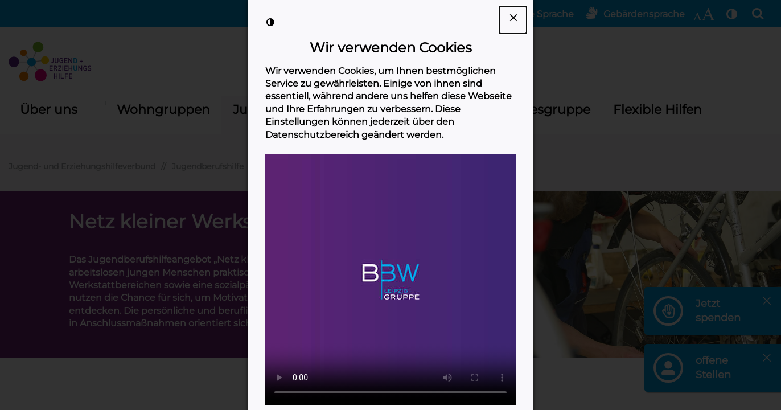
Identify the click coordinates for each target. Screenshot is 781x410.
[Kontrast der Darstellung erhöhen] (270, 22)
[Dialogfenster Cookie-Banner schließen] (513, 20)
